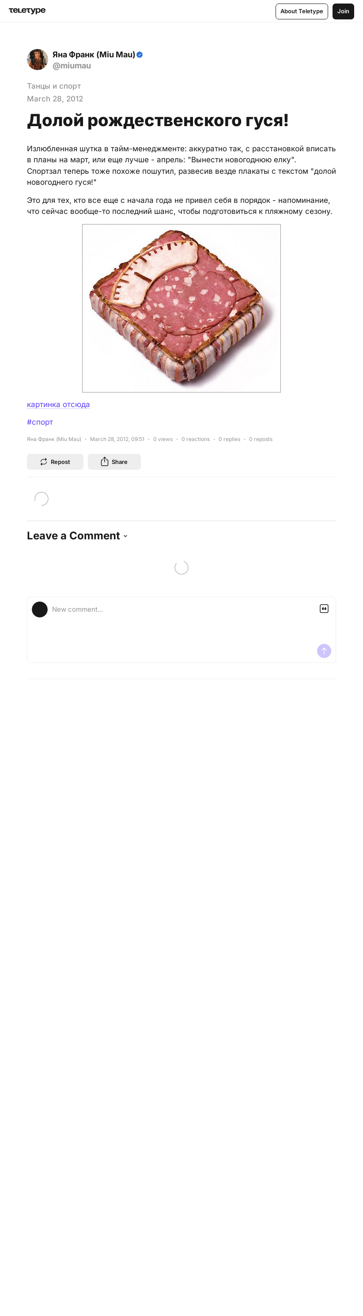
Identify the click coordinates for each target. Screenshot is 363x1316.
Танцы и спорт (54, 86)
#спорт (40, 422)
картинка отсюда (58, 404)
